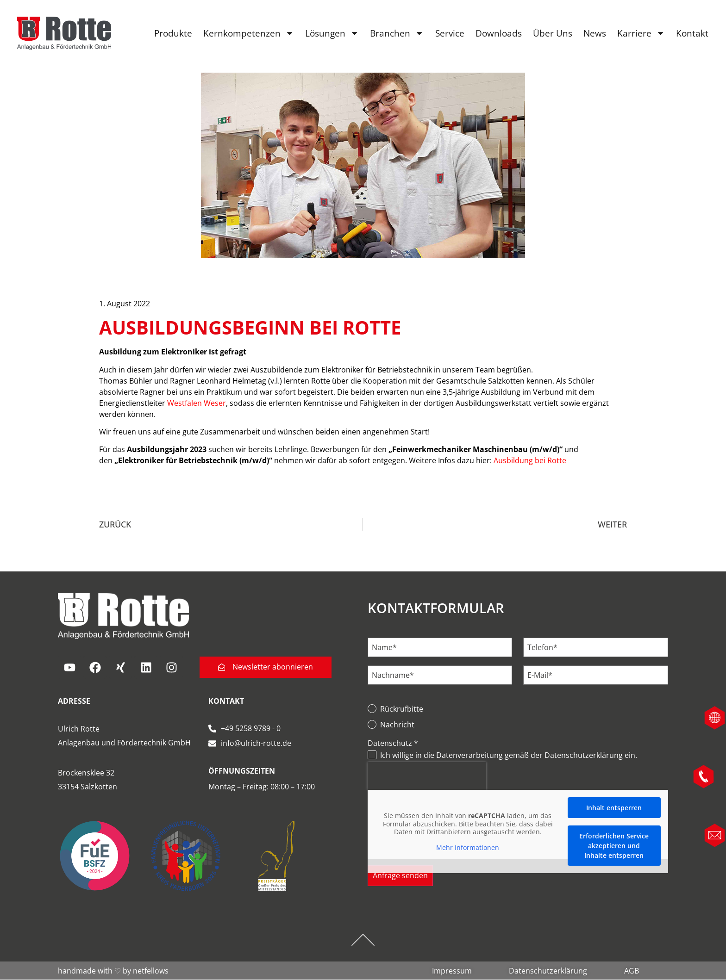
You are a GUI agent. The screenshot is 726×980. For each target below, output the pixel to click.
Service (448, 33)
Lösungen (331, 34)
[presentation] (427, 776)
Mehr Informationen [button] (467, 848)
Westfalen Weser (196, 403)
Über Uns (551, 33)
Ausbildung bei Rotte (530, 460)
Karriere (640, 34)
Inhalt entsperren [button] (614, 807)
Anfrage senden (400, 876)
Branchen (396, 34)
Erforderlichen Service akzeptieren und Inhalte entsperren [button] (614, 845)
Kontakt (692, 33)
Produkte (173, 33)
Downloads (498, 33)
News (593, 33)
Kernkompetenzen (248, 34)
